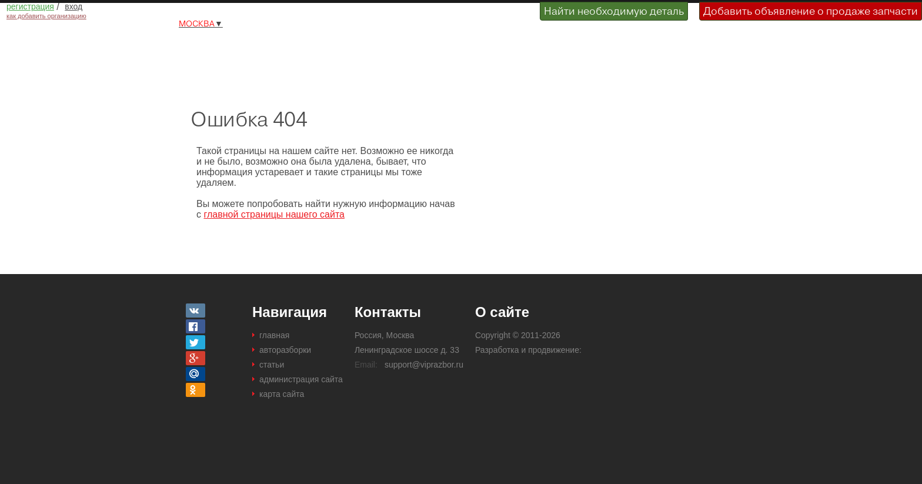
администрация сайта (301, 379)
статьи (271, 364)
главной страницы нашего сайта (274, 214)
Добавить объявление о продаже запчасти (810, 11)
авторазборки (285, 350)
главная (274, 335)
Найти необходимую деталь (614, 11)
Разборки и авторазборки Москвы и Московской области (260, 48)
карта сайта (281, 394)
